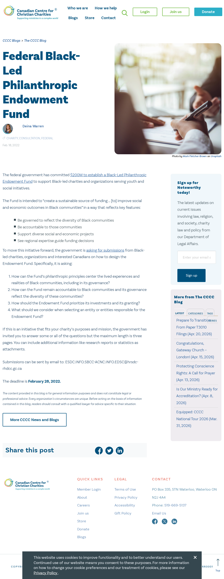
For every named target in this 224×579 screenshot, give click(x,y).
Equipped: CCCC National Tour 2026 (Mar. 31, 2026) (196, 419)
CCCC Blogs (11, 40)
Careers (83, 505)
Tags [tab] (210, 313)
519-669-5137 (175, 505)
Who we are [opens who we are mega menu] (77, 8)
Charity (12, 138)
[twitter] (109, 451)
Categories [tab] (195, 313)
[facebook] (99, 451)
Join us (83, 513)
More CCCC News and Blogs (34, 419)
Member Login (89, 489)
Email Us (159, 513)
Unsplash (216, 156)
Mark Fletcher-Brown (195, 156)
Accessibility (124, 505)
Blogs (73, 17)
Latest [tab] (179, 313)
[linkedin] (120, 451)
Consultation (29, 138)
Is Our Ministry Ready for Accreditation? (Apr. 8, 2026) (197, 396)
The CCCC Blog (35, 40)
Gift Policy (122, 513)
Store (89, 17)
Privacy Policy (125, 497)
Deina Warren (33, 126)
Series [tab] (213, 320)
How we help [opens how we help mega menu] (106, 8)
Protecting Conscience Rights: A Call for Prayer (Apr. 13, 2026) (195, 373)
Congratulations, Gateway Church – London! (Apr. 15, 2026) (195, 350)
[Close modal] (195, 556)
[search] (125, 13)
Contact (108, 17)
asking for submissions (105, 250)
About (82, 497)
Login (145, 11)
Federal (47, 138)
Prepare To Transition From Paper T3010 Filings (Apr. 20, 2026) (194, 327)
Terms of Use (125, 489)
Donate (83, 529)
